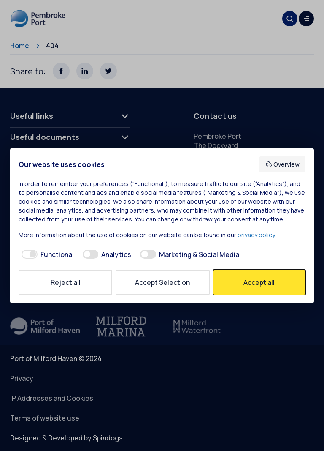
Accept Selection (162, 282)
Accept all (259, 282)
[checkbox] (46, 254)
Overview (282, 164)
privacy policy (256, 235)
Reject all (66, 282)
